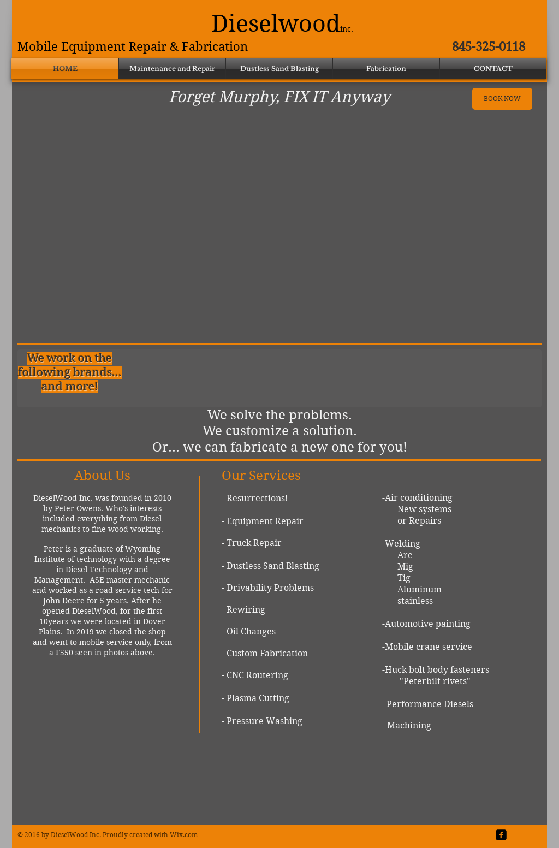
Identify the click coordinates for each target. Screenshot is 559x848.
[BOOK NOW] (502, 99)
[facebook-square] (501, 834)
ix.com (187, 835)
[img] (162, 375)
